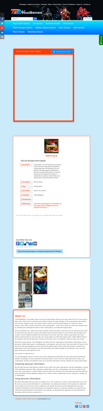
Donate (101, 40)
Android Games (53, 23)
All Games (38, 23)
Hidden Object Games (46, 28)
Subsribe (44, 4)
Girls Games (64, 28)
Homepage (22, 4)
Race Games (19, 32)
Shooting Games (35, 32)
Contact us (87, 4)
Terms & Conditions (69, 4)
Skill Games (79, 28)
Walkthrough (51, 156)
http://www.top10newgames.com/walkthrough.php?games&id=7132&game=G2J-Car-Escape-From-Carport (47, 205)
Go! (35, 18)
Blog (49, 4)
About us (79, 4)
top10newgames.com (44, 399)
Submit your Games (33, 4)
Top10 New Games (21, 23)
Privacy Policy (56, 4)
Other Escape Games (22, 28)
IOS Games (68, 23)
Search (89, 19)
